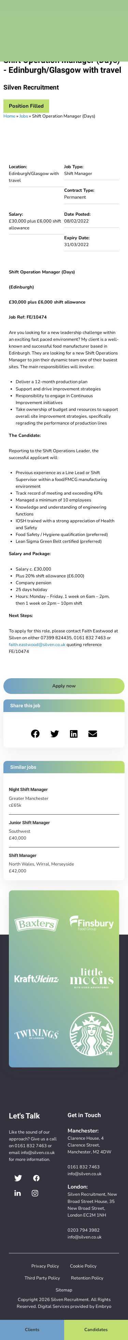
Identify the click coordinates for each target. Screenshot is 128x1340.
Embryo (103, 1306)
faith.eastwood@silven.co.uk (37, 644)
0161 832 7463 (31, 1146)
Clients (32, 1329)
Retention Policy (87, 1278)
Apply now (64, 686)
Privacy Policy (45, 1266)
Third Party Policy (42, 1278)
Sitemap (64, 1290)
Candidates (96, 1329)
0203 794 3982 (84, 1230)
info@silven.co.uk (38, 1152)
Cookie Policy (83, 1266)
